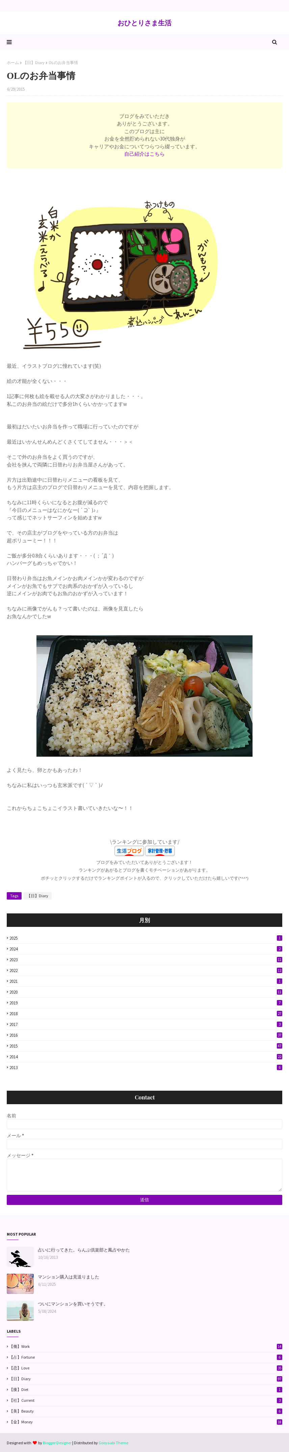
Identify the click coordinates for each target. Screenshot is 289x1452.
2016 (145, 1035)
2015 (145, 1046)
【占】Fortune (145, 1357)
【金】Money (145, 1422)
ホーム (13, 62)
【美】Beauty (145, 1411)
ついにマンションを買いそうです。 (73, 1303)
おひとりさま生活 (144, 23)
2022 (145, 970)
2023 (145, 960)
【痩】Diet (145, 1389)
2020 (145, 992)
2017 (145, 1024)
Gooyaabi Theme (113, 1442)
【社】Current (145, 1400)
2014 (145, 1057)
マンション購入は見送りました (68, 1276)
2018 (145, 1014)
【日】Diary (34, 62)
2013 (145, 1067)
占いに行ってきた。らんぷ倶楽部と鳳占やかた (84, 1249)
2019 (145, 1003)
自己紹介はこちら (144, 154)
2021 (145, 981)
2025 (145, 938)
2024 (145, 949)
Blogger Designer (57, 1442)
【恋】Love (145, 1368)
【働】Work (145, 1346)
